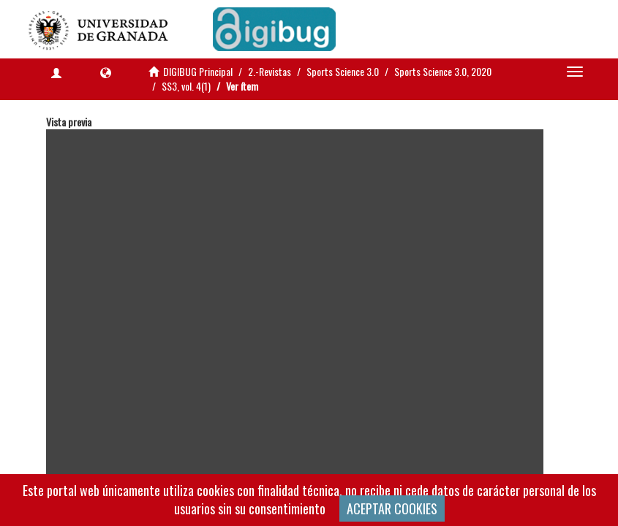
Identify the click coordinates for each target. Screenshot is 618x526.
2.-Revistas (269, 71)
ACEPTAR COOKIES (392, 508)
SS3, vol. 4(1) (186, 86)
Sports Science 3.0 (342, 71)
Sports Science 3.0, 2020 (442, 71)
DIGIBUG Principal (198, 71)
